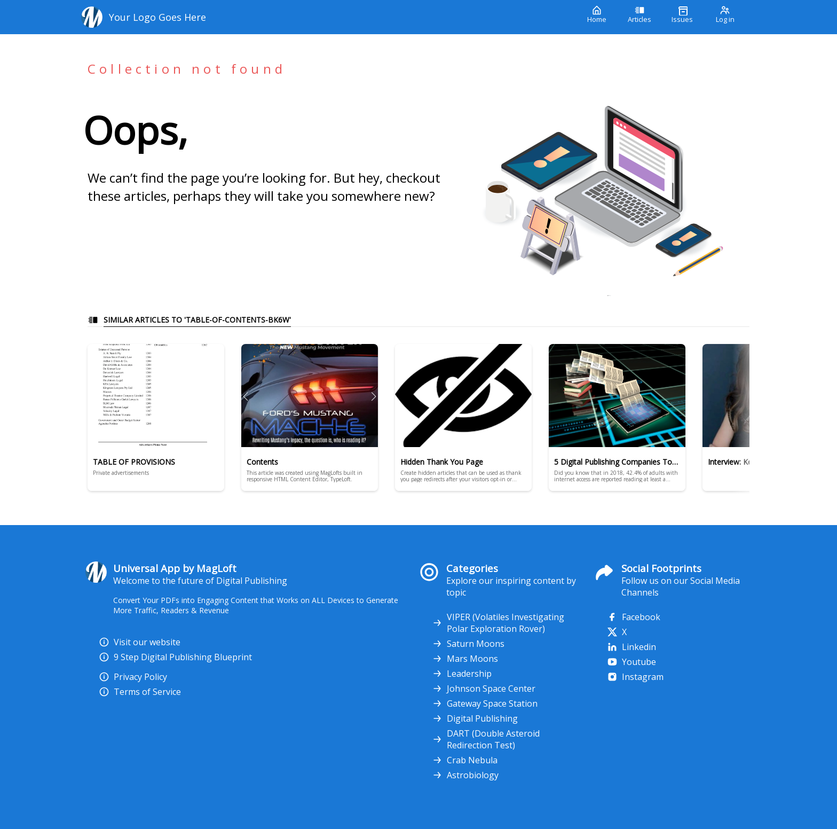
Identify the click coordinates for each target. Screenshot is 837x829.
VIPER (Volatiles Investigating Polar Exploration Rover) (498, 623)
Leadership (462, 673)
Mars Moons (465, 658)
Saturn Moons (468, 644)
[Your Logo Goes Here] (326, 17)
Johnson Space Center (483, 688)
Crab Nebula (465, 760)
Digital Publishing (475, 718)
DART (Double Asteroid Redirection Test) (486, 739)
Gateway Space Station (485, 703)
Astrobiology (465, 775)
